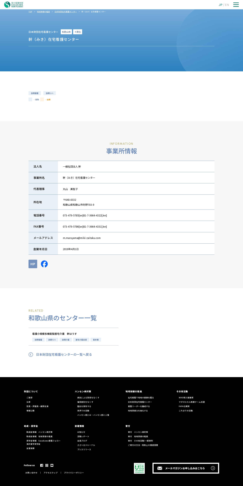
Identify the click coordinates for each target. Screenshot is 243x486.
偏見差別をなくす (85, 402)
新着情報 (79, 426)
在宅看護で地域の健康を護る (141, 397)
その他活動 (182, 391)
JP (220, 4)
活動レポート (83, 436)
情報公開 (31, 410)
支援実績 (31, 448)
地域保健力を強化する (138, 410)
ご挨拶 (30, 397)
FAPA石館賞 (184, 406)
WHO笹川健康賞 (186, 397)
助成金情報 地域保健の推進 (40, 436)
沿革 (29, 402)
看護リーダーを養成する (139, 406)
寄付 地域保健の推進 (138, 436)
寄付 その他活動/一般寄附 (140, 440)
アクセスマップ (50, 472)
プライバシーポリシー (74, 472)
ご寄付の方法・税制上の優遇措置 (143, 445)
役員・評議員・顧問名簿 (38, 406)
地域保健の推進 (43, 11)
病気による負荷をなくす (88, 397)
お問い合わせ (31, 472)
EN (227, 4)
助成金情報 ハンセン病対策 (40, 432)
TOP (30, 11)
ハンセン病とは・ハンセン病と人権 (93, 415)
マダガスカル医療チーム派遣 (192, 402)
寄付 (128, 426)
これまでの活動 (186, 410)
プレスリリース (84, 449)
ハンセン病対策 (83, 391)
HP (32, 264)
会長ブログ (82, 440)
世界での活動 (83, 410)
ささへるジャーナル (86, 445)
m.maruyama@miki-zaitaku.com (82, 238)
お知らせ (81, 432)
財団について (31, 391)
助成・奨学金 (31, 426)
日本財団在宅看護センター (66, 11)
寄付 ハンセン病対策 (138, 432)
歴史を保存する (84, 406)
